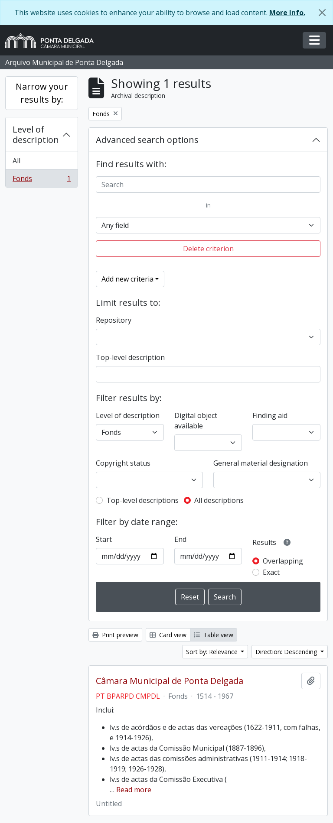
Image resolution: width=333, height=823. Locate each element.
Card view (168, 635)
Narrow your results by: (42, 93)
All (16, 160)
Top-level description (130, 357)
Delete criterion (208, 248)
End (180, 539)
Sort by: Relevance (212, 652)
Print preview (115, 635)
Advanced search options (147, 140)
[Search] (208, 184)
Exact (271, 572)
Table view (213, 635)
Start (104, 539)
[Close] (322, 12)
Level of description (36, 134)
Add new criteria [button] (127, 279)
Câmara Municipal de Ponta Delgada (169, 681)
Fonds (41, 180)
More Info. (287, 12)
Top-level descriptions (142, 500)
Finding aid (269, 415)
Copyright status (123, 463)
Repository (113, 320)
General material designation (260, 463)
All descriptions (219, 500)
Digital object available (195, 421)
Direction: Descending (287, 652)
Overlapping (283, 561)
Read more (133, 789)
